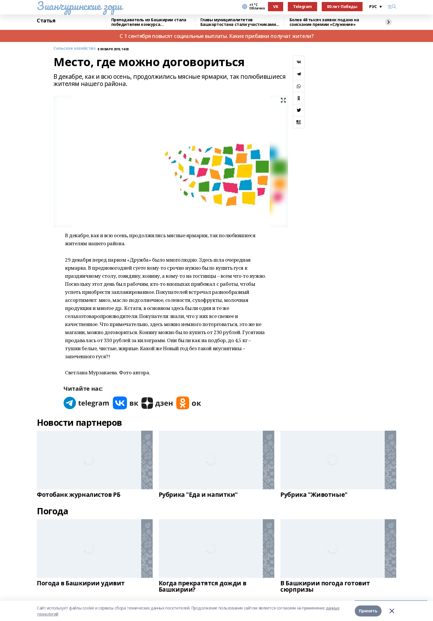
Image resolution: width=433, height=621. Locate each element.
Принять (368, 611)
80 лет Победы (342, 6)
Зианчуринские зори (79, 5)
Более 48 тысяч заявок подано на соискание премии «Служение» (324, 22)
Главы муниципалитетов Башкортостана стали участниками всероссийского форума (238, 22)
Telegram (302, 6)
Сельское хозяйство (74, 48)
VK (275, 6)
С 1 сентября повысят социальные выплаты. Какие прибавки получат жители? (216, 35)
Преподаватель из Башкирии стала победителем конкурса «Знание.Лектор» (148, 22)
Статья (46, 21)
